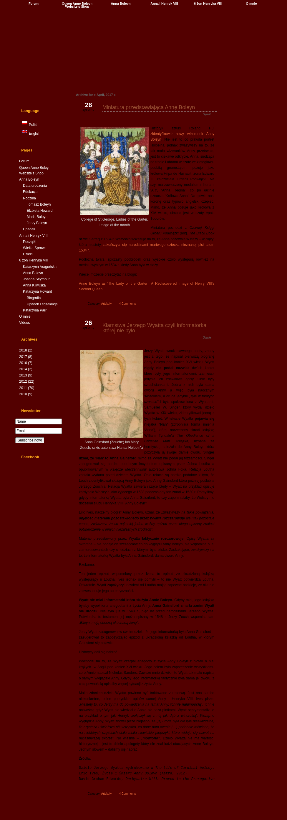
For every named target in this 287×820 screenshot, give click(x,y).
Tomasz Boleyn (39, 204)
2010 (25, 394)
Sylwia (207, 114)
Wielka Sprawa (35, 248)
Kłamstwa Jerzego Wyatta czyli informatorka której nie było (154, 328)
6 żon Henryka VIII (208, 3)
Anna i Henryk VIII (164, 3)
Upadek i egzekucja (42, 304)
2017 (25, 357)
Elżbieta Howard (39, 211)
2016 (25, 363)
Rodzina (29, 198)
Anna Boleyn (120, 3)
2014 (25, 369)
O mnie (251, 3)
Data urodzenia (35, 186)
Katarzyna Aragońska (40, 267)
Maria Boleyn (37, 217)
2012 (26, 381)
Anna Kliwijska (34, 285)
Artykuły (106, 303)
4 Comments (127, 303)
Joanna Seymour (36, 279)
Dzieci (28, 254)
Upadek (29, 229)
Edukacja (30, 192)
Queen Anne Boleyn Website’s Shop (77, 5)
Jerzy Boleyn (37, 223)
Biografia (34, 298)
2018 (25, 350)
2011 (26, 388)
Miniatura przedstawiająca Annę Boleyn (148, 107)
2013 (25, 375)
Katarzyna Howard (37, 291)
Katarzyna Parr (35, 310)
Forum (34, 3)
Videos (24, 323)
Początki (29, 242)
